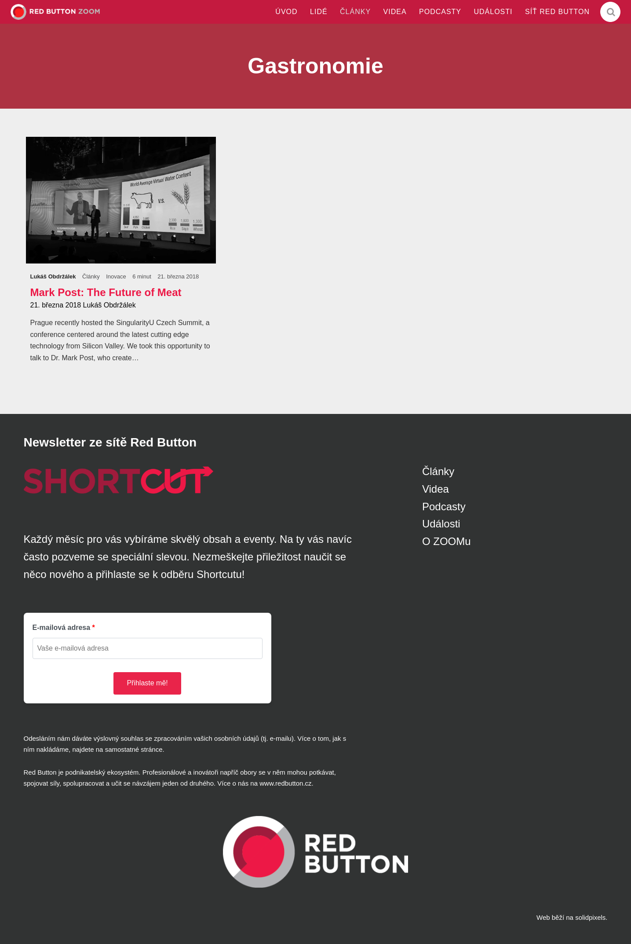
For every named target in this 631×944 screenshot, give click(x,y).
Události (441, 524)
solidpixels (590, 917)
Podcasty (444, 506)
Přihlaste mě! (147, 683)
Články (438, 471)
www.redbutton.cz (285, 783)
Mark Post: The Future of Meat (106, 292)
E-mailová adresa (62, 627)
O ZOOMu (446, 541)
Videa (435, 489)
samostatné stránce (134, 749)
